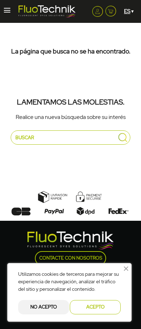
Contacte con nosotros (70, 258)
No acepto (43, 307)
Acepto (95, 307)
